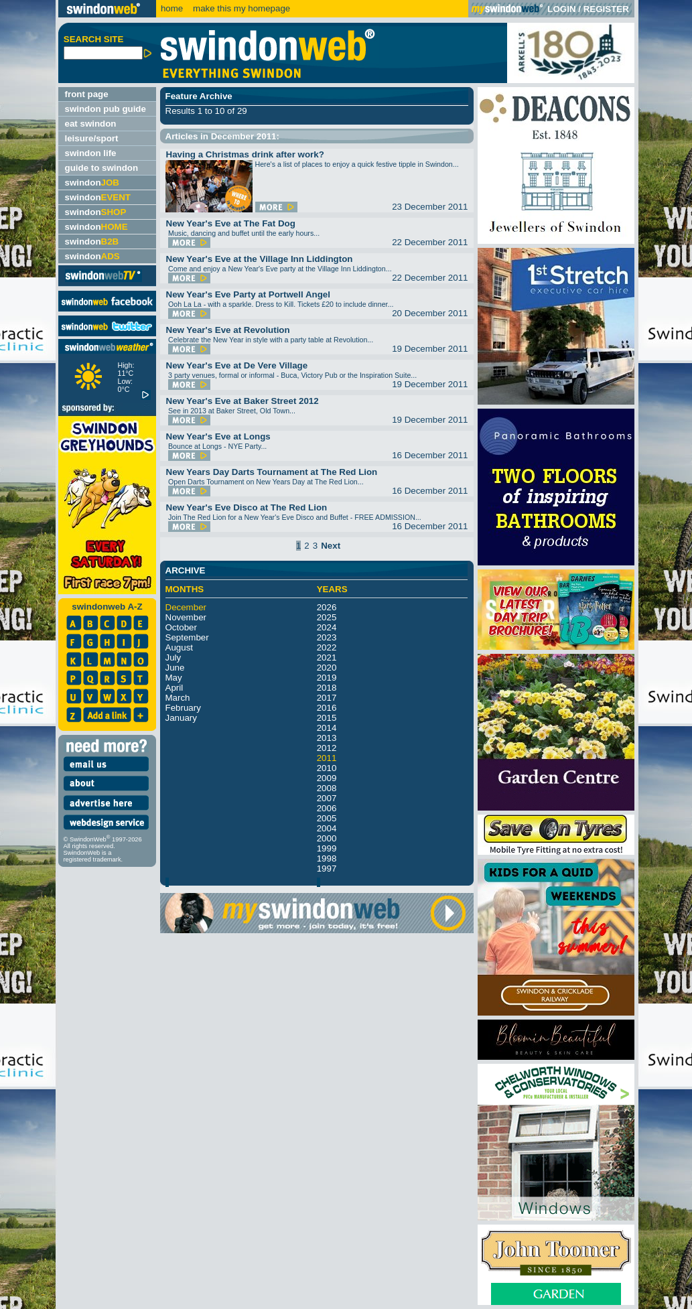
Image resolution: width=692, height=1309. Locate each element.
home (172, 8)
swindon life (91, 153)
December (185, 607)
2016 (327, 708)
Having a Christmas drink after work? (245, 154)
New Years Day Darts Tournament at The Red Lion (272, 472)
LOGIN (561, 9)
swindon (92, 183)
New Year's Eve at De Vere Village (237, 365)
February (183, 708)
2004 (327, 828)
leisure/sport (92, 138)
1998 (327, 858)
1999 (327, 848)
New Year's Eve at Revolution (228, 330)
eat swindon (91, 124)
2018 (327, 688)
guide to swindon (102, 168)
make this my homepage (240, 8)
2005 (327, 818)
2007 (327, 798)
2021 (327, 657)
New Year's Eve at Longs (218, 436)
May (173, 678)
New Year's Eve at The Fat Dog (230, 223)
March (177, 698)
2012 (327, 748)
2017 (327, 698)
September (187, 637)
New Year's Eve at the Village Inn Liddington (259, 259)
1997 (327, 869)
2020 (327, 668)
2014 (327, 728)
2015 (327, 718)
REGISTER (606, 9)
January (181, 718)
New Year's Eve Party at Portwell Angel (248, 294)
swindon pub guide (105, 109)
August (179, 647)
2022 (327, 647)
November (185, 617)
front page (87, 94)
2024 (327, 627)
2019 (327, 678)
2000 (327, 838)
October (181, 627)
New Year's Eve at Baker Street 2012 (242, 401)
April (174, 688)
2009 (327, 778)
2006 (327, 808)
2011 (327, 758)
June (175, 668)
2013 (327, 738)
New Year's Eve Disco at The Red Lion (247, 507)
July (173, 657)
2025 (327, 617)
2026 (327, 607)
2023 (327, 637)
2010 (327, 768)
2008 (327, 788)
